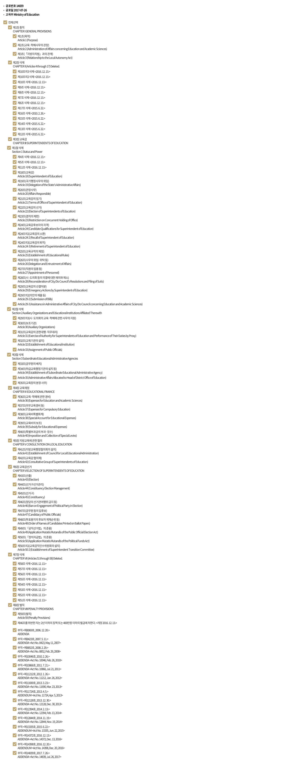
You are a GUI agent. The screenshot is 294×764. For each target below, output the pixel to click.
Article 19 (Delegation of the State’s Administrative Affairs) (49, 183)
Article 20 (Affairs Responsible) (34, 192)
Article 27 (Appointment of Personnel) (38, 271)
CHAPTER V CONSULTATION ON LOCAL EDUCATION (42, 442)
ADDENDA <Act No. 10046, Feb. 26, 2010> (40, 658)
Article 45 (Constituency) (31, 495)
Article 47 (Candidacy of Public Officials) (39, 512)
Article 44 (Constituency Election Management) (44, 486)
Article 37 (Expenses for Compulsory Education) (44, 407)
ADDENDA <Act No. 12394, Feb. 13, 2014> (40, 711)
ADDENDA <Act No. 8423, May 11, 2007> (39, 641)
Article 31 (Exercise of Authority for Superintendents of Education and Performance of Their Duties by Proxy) (77, 334)
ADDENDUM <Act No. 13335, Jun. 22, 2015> (41, 728)
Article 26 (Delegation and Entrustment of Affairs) (44, 262)
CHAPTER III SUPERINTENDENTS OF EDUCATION (40, 141)
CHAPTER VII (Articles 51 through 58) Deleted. (37, 556)
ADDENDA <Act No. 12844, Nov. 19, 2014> (40, 720)
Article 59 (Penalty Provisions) (34, 616)
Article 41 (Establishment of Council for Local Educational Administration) (58, 451)
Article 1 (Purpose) (28, 38)
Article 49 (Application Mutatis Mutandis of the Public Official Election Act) (58, 530)
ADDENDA (34, 632)
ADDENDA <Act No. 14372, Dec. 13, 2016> (40, 737)
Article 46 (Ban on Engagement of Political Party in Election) (50, 504)
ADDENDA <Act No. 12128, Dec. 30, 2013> (40, 702)
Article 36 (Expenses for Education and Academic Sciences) (50, 398)
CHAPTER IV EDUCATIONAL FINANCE (34, 390)
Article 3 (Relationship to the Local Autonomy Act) (45, 56)
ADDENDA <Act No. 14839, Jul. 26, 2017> (39, 755)
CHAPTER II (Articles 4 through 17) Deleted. (36, 64)
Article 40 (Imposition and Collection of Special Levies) (47, 434)
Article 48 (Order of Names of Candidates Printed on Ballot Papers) (54, 521)
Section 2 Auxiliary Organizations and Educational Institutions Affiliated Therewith (57, 311)
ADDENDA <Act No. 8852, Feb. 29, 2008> (39, 649)
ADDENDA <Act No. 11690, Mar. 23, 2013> (40, 685)
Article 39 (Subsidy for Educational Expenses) (42, 425)
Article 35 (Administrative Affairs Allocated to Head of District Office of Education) (62, 377)
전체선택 (13, 22)
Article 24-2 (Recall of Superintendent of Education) (46, 235)
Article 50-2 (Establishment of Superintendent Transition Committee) (56, 548)
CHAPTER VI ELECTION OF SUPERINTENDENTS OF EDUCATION (48, 469)
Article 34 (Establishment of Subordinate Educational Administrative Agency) (60, 370)
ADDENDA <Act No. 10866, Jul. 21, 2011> (39, 667)
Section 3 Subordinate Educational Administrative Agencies (45, 356)
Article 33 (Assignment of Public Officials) (40, 349)
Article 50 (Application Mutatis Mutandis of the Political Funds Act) (53, 539)
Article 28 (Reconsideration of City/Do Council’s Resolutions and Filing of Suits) (61, 279)
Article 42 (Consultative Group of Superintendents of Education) (53, 460)
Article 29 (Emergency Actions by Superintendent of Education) (52, 288)
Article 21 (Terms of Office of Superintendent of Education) (50, 200)
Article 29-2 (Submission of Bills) (35, 297)
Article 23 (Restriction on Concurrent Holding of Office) (48, 218)
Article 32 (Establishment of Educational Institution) (46, 342)
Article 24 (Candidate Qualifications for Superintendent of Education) (55, 227)
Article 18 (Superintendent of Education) (40, 174)
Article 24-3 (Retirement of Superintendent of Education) (49, 244)
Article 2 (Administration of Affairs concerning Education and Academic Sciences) (62, 47)
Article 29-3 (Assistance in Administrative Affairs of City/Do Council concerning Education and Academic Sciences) (80, 304)
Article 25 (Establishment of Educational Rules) (43, 253)
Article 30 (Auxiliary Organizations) (36, 325)
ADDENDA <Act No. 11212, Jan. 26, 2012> (40, 676)
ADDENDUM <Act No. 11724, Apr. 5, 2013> (40, 693)
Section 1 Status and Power (27, 150)
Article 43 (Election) (28, 477)
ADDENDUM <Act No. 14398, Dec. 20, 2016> (41, 746)
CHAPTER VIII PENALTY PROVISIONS (33, 607)
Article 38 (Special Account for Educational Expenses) (47, 416)
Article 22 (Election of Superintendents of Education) (46, 209)
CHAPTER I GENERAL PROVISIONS (32, 29)
